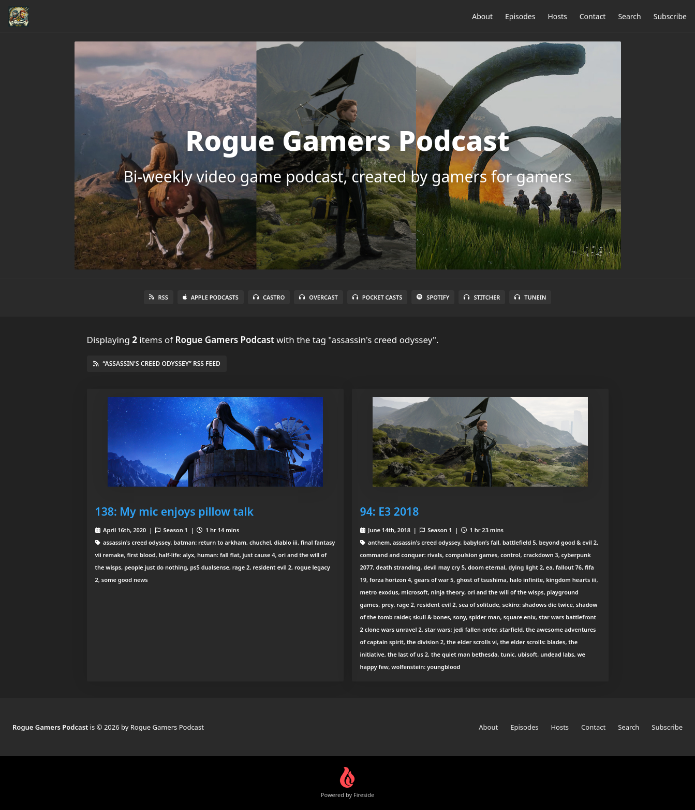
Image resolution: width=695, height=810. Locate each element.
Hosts (557, 16)
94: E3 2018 (389, 511)
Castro (269, 297)
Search (629, 16)
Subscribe (670, 16)
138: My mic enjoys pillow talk (174, 511)
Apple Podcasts (211, 297)
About (482, 16)
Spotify (433, 297)
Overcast (318, 297)
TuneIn (530, 297)
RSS (158, 297)
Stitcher (482, 297)
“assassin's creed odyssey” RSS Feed (156, 363)
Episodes (520, 16)
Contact (593, 16)
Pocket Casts (377, 297)
